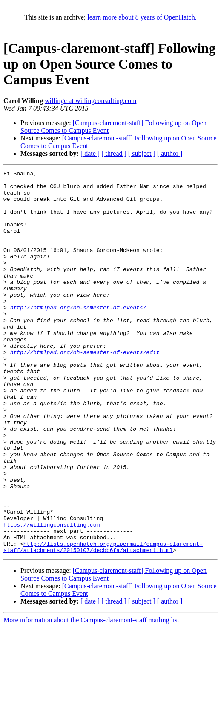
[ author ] (170, 153)
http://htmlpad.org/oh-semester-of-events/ (78, 335)
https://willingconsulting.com (51, 596)
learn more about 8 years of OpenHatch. (141, 17)
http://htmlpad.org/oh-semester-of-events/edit (85, 389)
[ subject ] (141, 153)
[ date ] (90, 153)
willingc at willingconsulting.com (91, 100)
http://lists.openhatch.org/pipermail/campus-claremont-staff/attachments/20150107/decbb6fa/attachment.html (103, 622)
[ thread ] (113, 153)
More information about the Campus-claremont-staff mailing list (91, 696)
